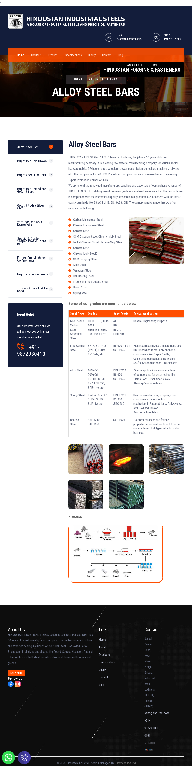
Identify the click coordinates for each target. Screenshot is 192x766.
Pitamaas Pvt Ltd (125, 763)
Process (75, 516)
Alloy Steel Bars (103, 79)
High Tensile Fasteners (32, 276)
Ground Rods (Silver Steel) (30, 207)
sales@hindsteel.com (129, 39)
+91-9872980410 (174, 39)
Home (20, 55)
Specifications (73, 55)
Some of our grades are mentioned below (102, 303)
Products (53, 55)
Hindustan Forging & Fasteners (141, 68)
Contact (106, 55)
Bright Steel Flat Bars (31, 175)
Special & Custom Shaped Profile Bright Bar (31, 242)
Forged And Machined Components (31, 260)
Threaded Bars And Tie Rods (32, 291)
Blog (120, 55)
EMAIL (120, 35)
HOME (78, 79)
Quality (92, 55)
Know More (16, 672)
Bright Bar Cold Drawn (32, 161)
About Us (36, 55)
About (102, 647)
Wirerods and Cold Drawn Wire (29, 224)
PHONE (168, 35)
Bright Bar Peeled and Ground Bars (31, 191)
